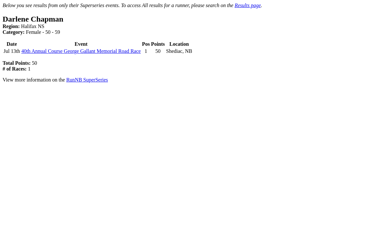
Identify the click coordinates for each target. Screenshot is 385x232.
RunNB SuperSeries (87, 79)
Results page (248, 5)
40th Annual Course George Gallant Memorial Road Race (81, 51)
